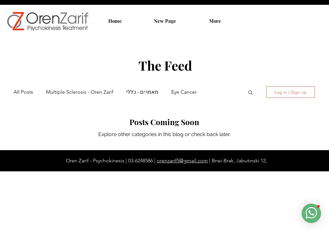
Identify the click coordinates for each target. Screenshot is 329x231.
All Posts (23, 92)
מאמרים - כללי (142, 92)
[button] (250, 93)
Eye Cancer (184, 92)
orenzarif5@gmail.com (182, 161)
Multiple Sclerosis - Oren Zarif (79, 92)
